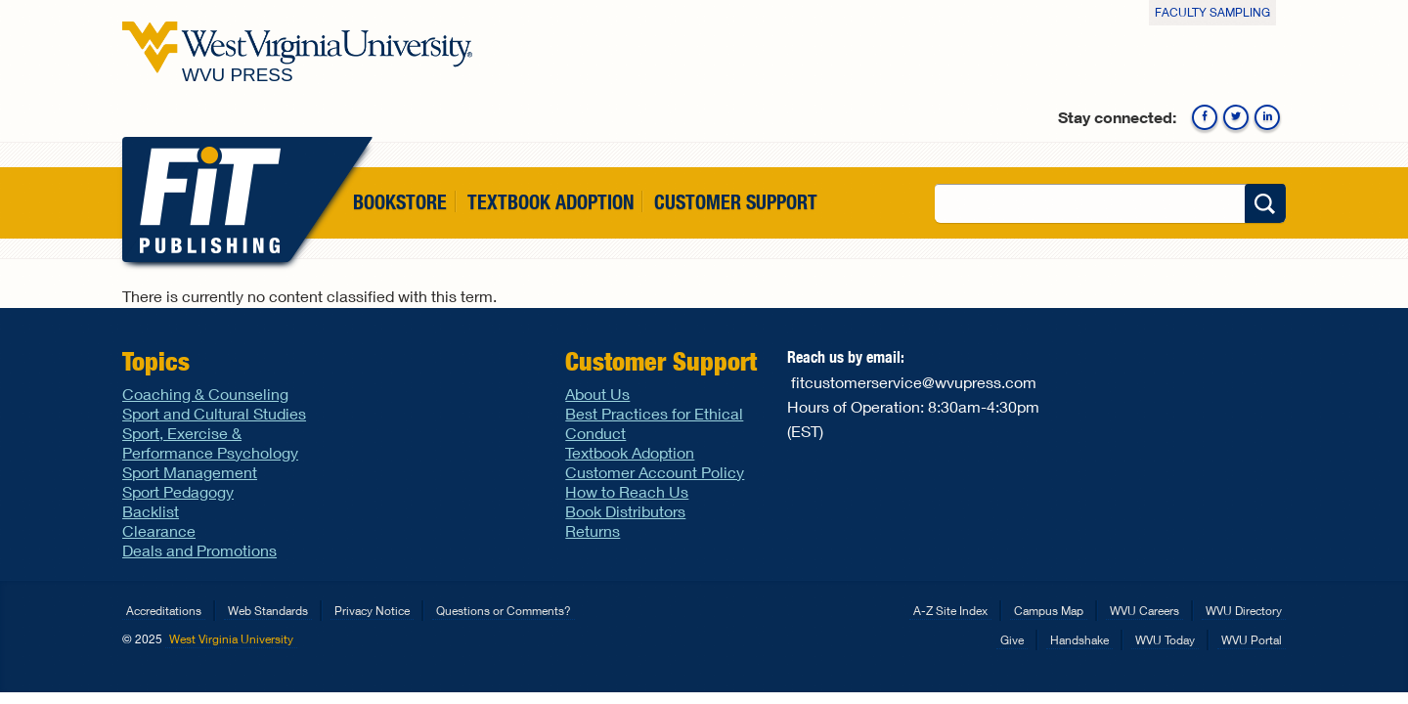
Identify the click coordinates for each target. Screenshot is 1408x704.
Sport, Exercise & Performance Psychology (210, 442)
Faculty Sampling (1212, 12)
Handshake (1079, 640)
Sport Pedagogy (178, 491)
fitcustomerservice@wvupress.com (913, 382)
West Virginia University (231, 639)
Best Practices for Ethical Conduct (654, 423)
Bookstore (400, 202)
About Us (597, 393)
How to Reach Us (626, 491)
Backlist (150, 511)
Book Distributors (625, 511)
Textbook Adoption (550, 202)
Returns (592, 530)
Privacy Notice (372, 610)
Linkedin (1267, 117)
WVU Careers (1144, 610)
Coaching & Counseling (205, 393)
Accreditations (163, 610)
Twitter (1236, 117)
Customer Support (735, 202)
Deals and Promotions (199, 550)
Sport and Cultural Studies (214, 413)
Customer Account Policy (654, 471)
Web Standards (268, 610)
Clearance (159, 530)
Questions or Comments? (503, 610)
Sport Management (189, 471)
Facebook (1204, 117)
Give (1012, 640)
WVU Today (1165, 640)
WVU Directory (1244, 610)
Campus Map (1048, 610)
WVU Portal (1251, 640)
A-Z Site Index (950, 610)
